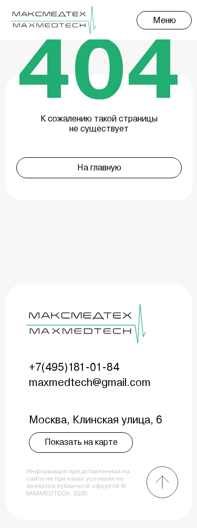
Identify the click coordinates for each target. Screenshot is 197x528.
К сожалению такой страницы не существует (99, 124)
